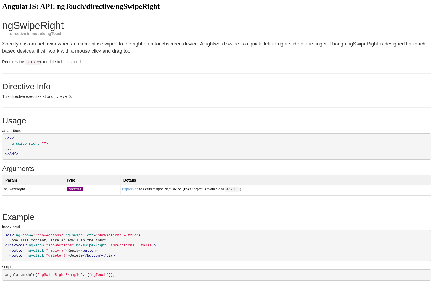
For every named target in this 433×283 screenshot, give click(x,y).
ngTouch (54, 33)
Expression (130, 189)
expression (74, 188)
